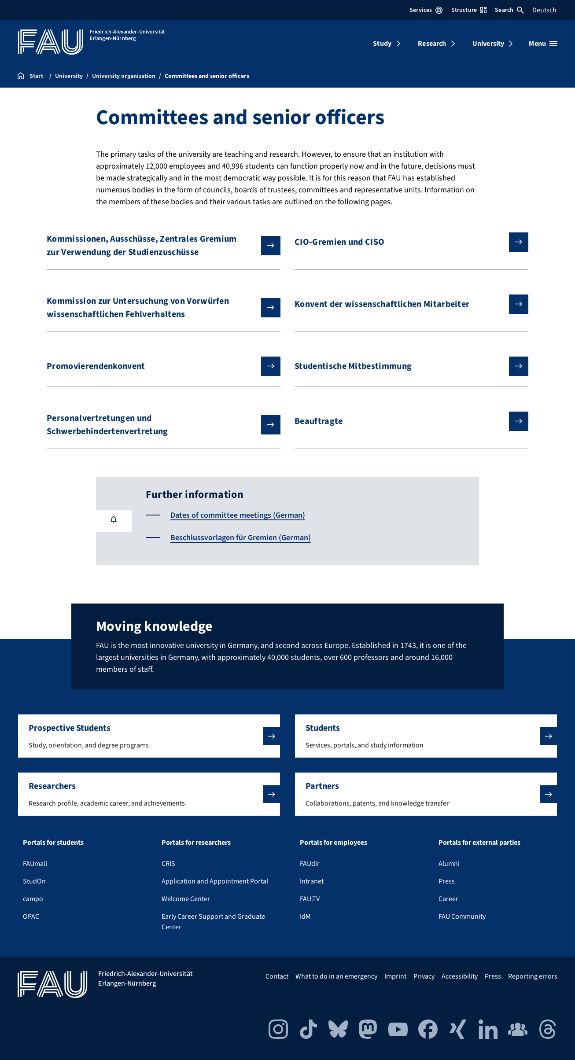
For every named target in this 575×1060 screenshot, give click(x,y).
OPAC (31, 916)
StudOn (34, 881)
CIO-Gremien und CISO (404, 242)
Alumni (449, 864)
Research (432, 43)
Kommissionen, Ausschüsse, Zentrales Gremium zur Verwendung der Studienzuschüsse (156, 245)
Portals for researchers (196, 842)
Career (448, 899)
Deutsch (544, 10)
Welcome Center (186, 899)
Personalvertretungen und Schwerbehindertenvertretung (156, 425)
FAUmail (35, 864)
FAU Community (462, 916)
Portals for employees (333, 842)
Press (447, 881)
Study (382, 43)
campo (33, 899)
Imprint (395, 976)
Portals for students (53, 842)
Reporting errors (532, 976)
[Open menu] (543, 43)
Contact (276, 976)
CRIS (168, 864)
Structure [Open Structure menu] (469, 10)
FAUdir (310, 864)
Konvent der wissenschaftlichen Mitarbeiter (404, 304)
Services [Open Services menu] (425, 10)
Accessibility (460, 976)
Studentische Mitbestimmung (404, 366)
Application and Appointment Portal (215, 881)
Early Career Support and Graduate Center (213, 922)
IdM (305, 916)
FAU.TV (310, 899)
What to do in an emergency (336, 976)
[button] (149, 736)
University (488, 43)
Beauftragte (404, 421)
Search (509, 10)
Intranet (312, 881)
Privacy (424, 976)
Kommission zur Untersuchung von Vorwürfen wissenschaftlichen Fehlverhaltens (156, 307)
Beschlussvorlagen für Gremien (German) (240, 537)
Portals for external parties (479, 842)
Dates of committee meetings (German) (237, 515)
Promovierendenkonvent (156, 366)
